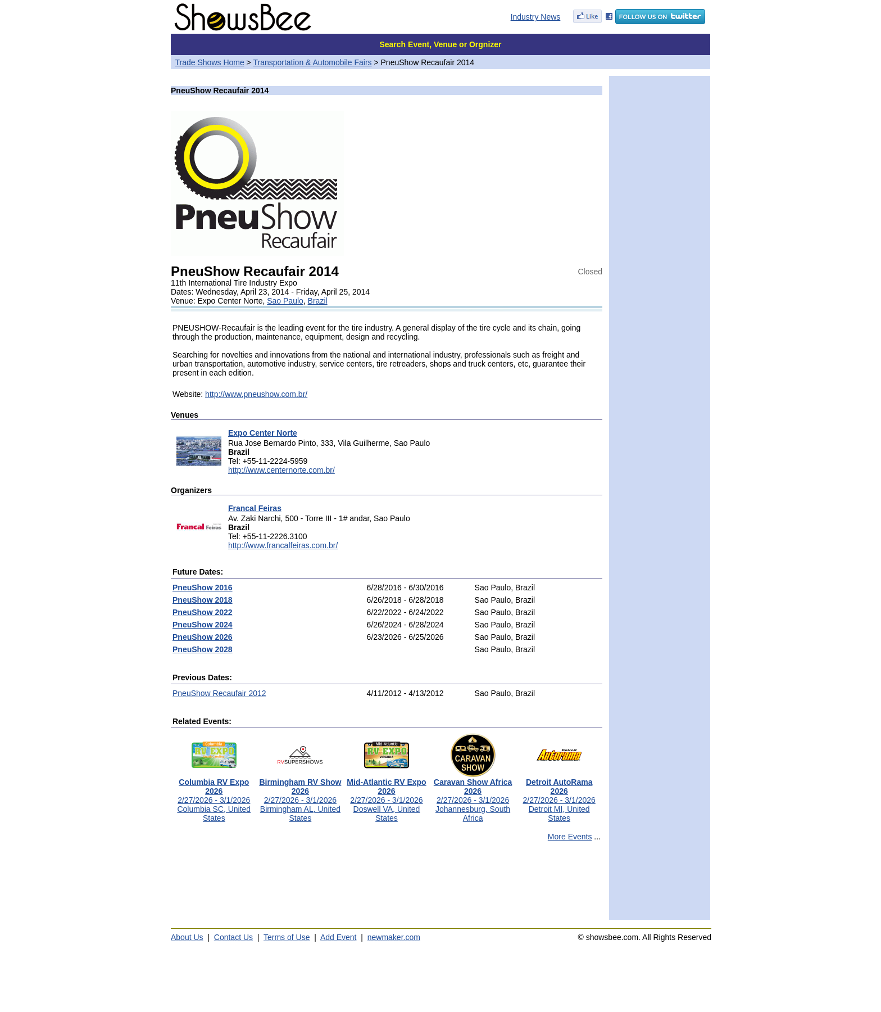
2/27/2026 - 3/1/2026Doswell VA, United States (386, 796)
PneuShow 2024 (202, 624)
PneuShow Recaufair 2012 (219, 693)
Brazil (318, 300)
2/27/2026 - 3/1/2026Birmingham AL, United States (300, 796)
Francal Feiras (254, 508)
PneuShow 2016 (202, 587)
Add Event (338, 937)
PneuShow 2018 (202, 599)
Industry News (536, 16)
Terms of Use (287, 937)
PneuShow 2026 (202, 636)
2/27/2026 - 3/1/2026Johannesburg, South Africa (473, 796)
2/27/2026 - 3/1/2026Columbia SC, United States (214, 796)
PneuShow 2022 (202, 612)
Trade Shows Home (209, 62)
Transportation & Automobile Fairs (312, 62)
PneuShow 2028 (202, 649)
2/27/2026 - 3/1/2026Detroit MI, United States (559, 796)
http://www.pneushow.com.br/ (256, 394)
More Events (570, 836)
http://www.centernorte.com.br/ (281, 470)
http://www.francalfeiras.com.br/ (283, 545)
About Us (187, 937)
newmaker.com (393, 937)
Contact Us (233, 937)
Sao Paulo (285, 300)
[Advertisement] (386, 885)
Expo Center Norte (262, 432)
